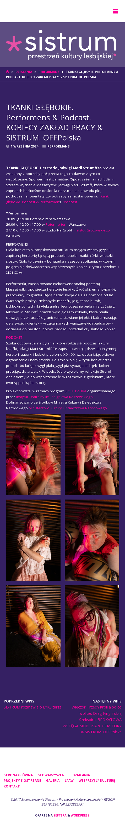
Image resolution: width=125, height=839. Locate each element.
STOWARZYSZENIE (52, 775)
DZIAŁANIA (23, 72)
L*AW (69, 780)
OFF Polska (77, 391)
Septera (60, 815)
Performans (49, 72)
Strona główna (18, 775)
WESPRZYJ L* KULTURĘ (97, 780)
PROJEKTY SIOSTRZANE (22, 780)
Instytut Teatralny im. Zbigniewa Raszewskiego (54, 396)
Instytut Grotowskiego (92, 230)
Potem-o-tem (57, 224)
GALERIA (52, 780)
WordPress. (80, 815)
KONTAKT (12, 786)
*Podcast (69, 202)
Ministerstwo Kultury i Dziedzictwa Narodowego (68, 408)
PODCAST (14, 337)
